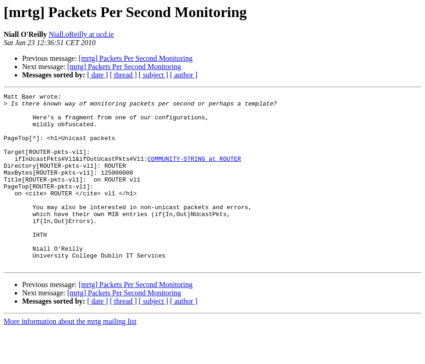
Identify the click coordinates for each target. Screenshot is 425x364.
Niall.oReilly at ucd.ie (81, 34)
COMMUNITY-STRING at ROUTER (194, 172)
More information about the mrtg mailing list (70, 356)
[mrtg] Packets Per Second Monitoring (136, 58)
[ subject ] (153, 75)
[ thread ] (123, 75)
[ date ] (97, 75)
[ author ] (184, 75)
